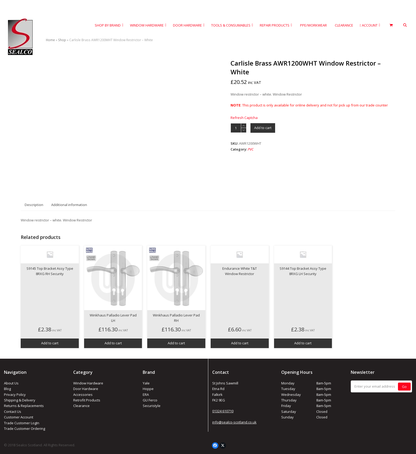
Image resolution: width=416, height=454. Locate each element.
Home (50, 40)
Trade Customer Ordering (24, 428)
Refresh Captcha (244, 117)
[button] (405, 25)
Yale (146, 383)
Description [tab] (34, 204)
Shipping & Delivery (19, 400)
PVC (251, 149)
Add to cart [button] (49, 343)
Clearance (81, 405)
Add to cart (262, 127)
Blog (7, 388)
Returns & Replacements (24, 405)
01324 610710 (222, 411)
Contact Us (12, 411)
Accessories (83, 394)
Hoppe (148, 388)
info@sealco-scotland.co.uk (234, 422)
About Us (11, 383)
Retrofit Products (86, 400)
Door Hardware (85, 388)
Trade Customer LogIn (21, 423)
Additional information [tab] (69, 204)
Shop (62, 40)
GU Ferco (150, 400)
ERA (146, 394)
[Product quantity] (236, 128)
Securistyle (152, 405)
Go (404, 386)
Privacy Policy (15, 394)
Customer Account (18, 417)
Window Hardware (88, 383)
